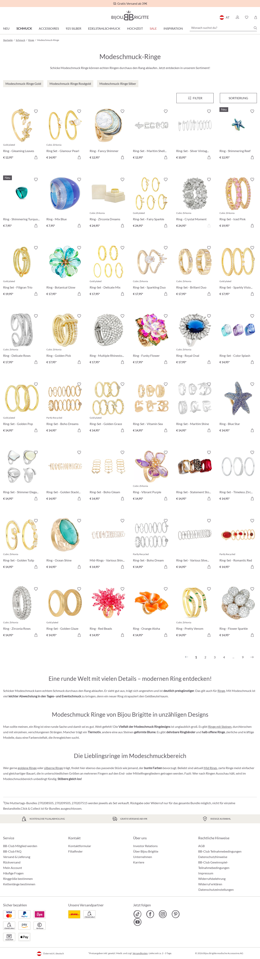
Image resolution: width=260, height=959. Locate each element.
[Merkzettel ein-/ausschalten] (36, 111)
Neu (6, 28)
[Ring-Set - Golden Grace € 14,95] (108, 408)
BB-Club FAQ (12, 851)
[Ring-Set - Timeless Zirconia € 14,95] (238, 476)
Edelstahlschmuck (104, 28)
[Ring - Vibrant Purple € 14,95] (151, 476)
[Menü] (194, 98)
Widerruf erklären (210, 884)
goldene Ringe (27, 768)
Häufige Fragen (13, 873)
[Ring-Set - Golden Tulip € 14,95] (22, 544)
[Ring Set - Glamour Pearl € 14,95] (65, 135)
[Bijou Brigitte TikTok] (137, 914)
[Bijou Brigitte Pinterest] (175, 914)
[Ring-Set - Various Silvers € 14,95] (195, 544)
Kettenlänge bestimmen (19, 884)
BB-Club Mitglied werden (20, 846)
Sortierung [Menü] (238, 98)
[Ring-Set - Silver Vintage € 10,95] (195, 135)
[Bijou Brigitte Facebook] (150, 914)
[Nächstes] (252, 657)
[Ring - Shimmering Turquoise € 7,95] (22, 203)
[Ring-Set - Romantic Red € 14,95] (238, 544)
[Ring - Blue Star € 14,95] (238, 408)
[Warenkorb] (255, 17)
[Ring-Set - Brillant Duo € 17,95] (195, 271)
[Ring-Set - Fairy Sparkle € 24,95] (151, 203)
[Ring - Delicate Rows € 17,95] (22, 339)
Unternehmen (142, 857)
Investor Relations (145, 846)
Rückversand (11, 862)
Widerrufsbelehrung (212, 878)
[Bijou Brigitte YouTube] (137, 922)
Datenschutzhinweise (212, 857)
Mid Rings (210, 768)
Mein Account (12, 868)
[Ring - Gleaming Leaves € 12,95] (22, 135)
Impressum (205, 873)
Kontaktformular (79, 846)
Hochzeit (135, 28)
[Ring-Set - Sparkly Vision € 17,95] (238, 271)
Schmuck (24, 28)
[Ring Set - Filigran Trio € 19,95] (22, 271)
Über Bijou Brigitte (145, 851)
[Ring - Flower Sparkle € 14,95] (238, 612)
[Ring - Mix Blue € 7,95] (65, 203)
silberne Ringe (53, 768)
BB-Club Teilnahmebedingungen (219, 851)
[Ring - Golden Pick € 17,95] (65, 339)
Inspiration (173, 28)
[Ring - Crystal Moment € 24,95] (195, 203)
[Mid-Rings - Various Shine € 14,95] (108, 544)
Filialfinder (75, 851)
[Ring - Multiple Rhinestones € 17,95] (108, 339)
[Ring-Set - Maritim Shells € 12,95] (151, 135)
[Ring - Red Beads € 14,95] (108, 612)
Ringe (221, 690)
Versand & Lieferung (16, 857)
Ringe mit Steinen (220, 726)
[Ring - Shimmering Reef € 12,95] (238, 135)
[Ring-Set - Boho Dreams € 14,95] (65, 408)
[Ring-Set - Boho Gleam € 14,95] (108, 476)
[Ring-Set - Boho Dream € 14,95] (151, 544)
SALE (153, 28)
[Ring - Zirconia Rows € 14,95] (22, 612)
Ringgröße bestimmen (18, 878)
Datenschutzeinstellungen (216, 889)
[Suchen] (255, 28)
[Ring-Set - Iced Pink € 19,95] (238, 203)
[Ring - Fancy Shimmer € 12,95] (108, 135)
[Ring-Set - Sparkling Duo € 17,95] (151, 271)
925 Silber (73, 28)
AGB (201, 846)
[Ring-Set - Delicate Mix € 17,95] (108, 271)
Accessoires (49, 28)
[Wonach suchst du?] (223, 27)
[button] (237, 17)
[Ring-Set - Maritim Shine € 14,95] (195, 408)
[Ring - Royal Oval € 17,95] (195, 339)
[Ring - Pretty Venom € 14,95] (195, 612)
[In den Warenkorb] (122, 157)
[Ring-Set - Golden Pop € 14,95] (22, 408)
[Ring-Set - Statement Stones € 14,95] (195, 476)
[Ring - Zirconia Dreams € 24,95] (108, 203)
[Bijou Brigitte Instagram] (162, 914)
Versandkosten (140, 953)
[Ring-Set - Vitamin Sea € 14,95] (151, 408)
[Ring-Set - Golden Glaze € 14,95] (65, 612)
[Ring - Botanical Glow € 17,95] (65, 271)
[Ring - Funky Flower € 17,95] (151, 339)
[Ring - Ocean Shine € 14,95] (65, 544)
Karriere (138, 862)
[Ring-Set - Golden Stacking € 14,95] (65, 476)
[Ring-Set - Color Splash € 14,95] (238, 339)
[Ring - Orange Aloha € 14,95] (151, 612)
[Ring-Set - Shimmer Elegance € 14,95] (22, 476)
